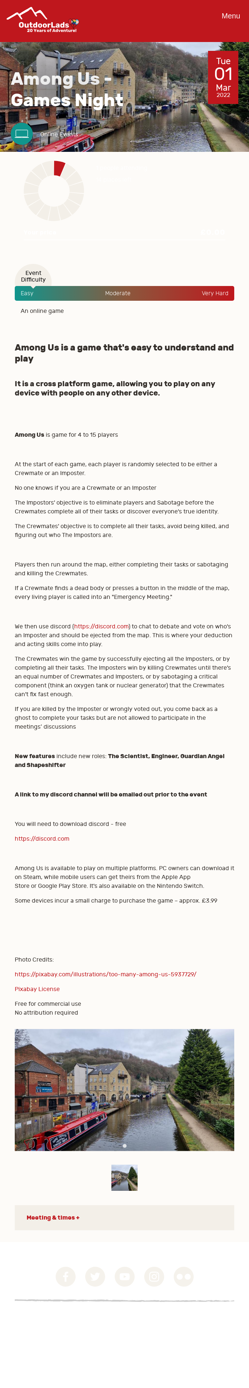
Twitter (95, 1277)
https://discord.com (101, 626)
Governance (31, 1318)
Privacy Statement (40, 1327)
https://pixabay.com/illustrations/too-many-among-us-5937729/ (106, 974)
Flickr (184, 1277)
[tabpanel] (124, 1090)
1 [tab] (124, 1146)
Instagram (154, 1277)
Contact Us (30, 1336)
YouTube (125, 1277)
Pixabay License (37, 989)
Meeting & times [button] (51, 1217)
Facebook (66, 1277)
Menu (231, 16)
